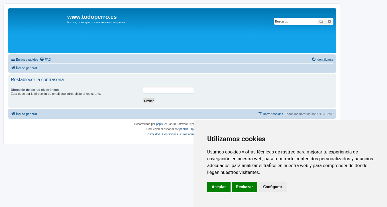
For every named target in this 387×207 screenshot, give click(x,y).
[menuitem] (45, 59)
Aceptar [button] (219, 187)
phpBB (160, 124)
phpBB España (188, 129)
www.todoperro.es (92, 17)
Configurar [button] (272, 187)
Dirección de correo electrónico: (35, 89)
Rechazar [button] (244, 187)
